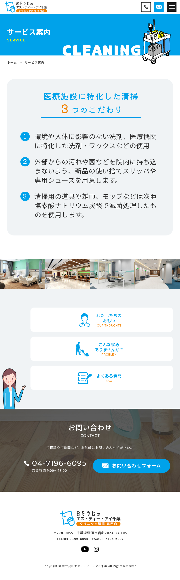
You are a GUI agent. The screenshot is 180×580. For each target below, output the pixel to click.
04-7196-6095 (76, 538)
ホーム (12, 62)
